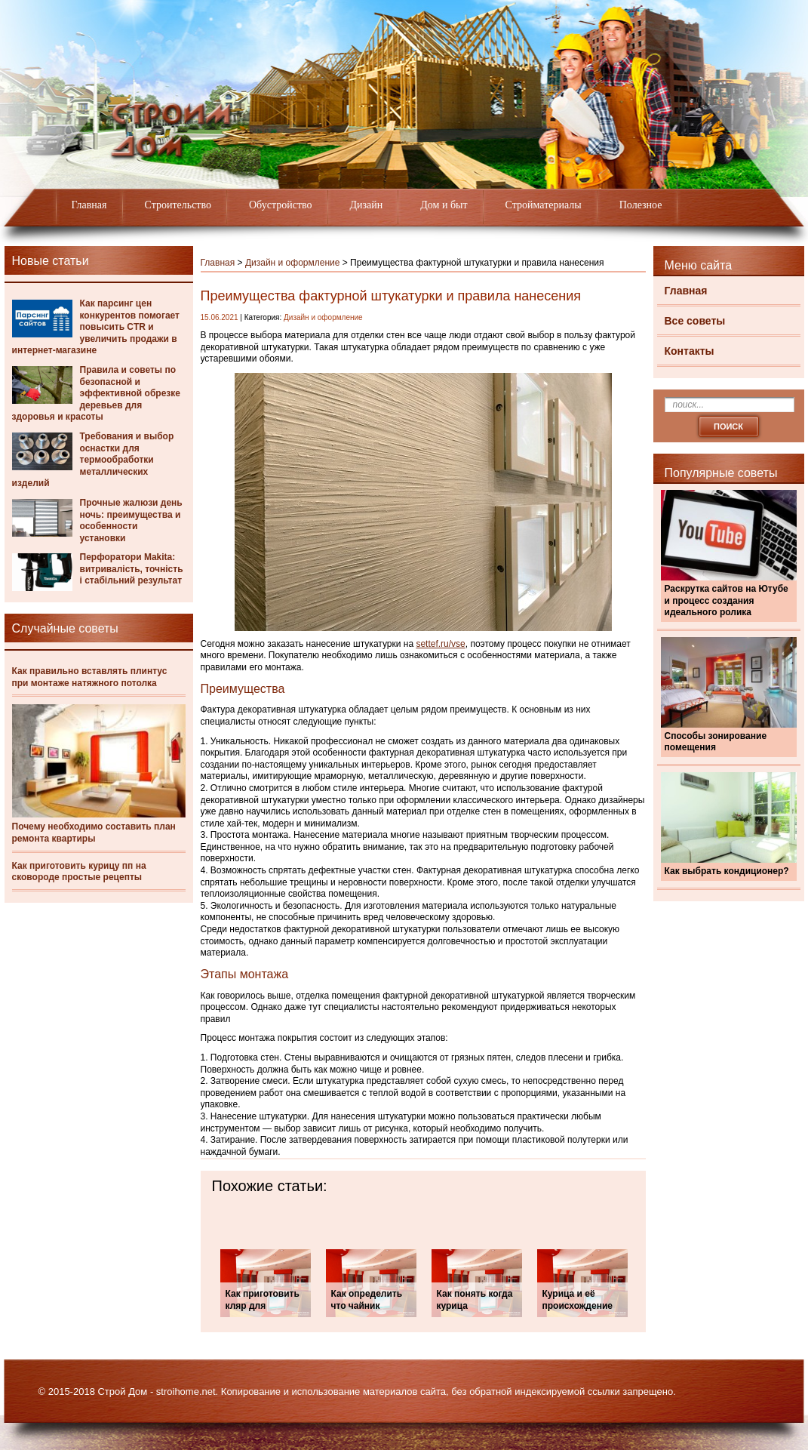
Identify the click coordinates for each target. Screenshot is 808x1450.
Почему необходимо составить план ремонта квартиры (94, 832)
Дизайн (366, 205)
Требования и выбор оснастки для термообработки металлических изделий (93, 459)
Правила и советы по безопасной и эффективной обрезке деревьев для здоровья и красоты (96, 393)
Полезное (640, 205)
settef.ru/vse (440, 644)
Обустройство (280, 205)
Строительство (178, 205)
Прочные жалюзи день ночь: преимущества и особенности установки (131, 520)
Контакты (689, 351)
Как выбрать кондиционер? (727, 871)
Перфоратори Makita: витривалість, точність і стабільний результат (131, 569)
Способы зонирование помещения (716, 742)
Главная (89, 205)
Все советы (695, 321)
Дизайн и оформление (292, 262)
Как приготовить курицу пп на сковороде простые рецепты (79, 871)
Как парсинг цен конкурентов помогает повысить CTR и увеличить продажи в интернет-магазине (96, 327)
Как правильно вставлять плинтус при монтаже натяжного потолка (89, 677)
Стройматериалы (543, 205)
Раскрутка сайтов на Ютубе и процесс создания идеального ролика (726, 600)
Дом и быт (443, 205)
